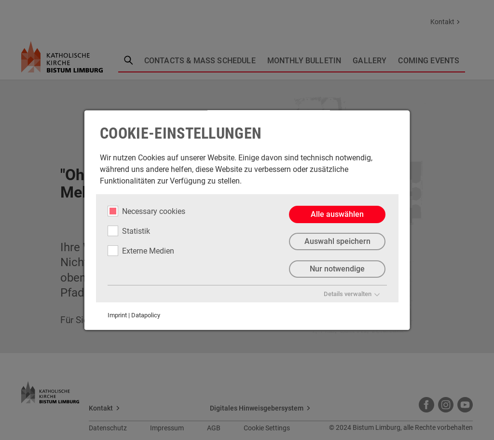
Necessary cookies (146, 211)
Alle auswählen (337, 214)
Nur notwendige (337, 269)
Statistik (129, 231)
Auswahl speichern (337, 241)
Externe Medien (141, 250)
